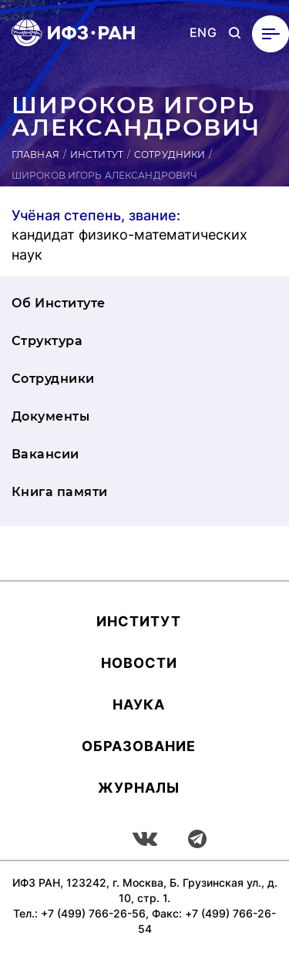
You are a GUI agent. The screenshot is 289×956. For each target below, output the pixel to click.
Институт (96, 154)
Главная (35, 154)
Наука (139, 704)
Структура (47, 341)
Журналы (139, 788)
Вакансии (45, 454)
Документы (50, 416)
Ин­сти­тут (138, 621)
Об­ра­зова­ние (139, 746)
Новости (139, 663)
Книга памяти (60, 492)
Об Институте (59, 303)
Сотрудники (169, 154)
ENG (203, 32)
